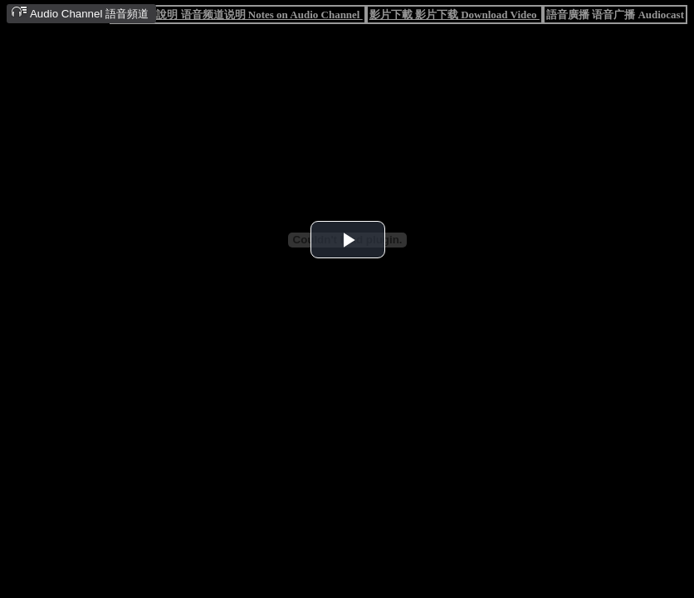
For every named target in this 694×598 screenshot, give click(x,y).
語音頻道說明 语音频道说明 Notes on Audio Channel (237, 14)
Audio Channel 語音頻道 (80, 13)
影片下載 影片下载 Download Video (454, 14)
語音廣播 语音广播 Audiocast (615, 14)
